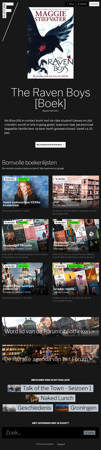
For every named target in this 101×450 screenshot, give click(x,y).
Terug (70, 4)
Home (10, 21)
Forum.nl (94, 4)
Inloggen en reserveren (49, 145)
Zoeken (89, 432)
